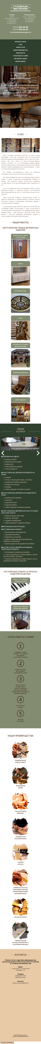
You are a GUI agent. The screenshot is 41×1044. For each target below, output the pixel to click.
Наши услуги (20, 47)
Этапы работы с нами (20, 56)
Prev (12, 82)
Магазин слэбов (20, 41)
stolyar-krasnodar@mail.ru (21, 983)
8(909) (20, 27)
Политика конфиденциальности (20, 1036)
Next (30, 82)
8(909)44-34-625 (20, 977)
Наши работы (20, 53)
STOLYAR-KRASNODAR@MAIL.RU (20, 32)
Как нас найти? (20, 61)
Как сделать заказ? (20, 58)
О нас (20, 44)
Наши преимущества (20, 50)
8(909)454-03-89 (20, 976)
